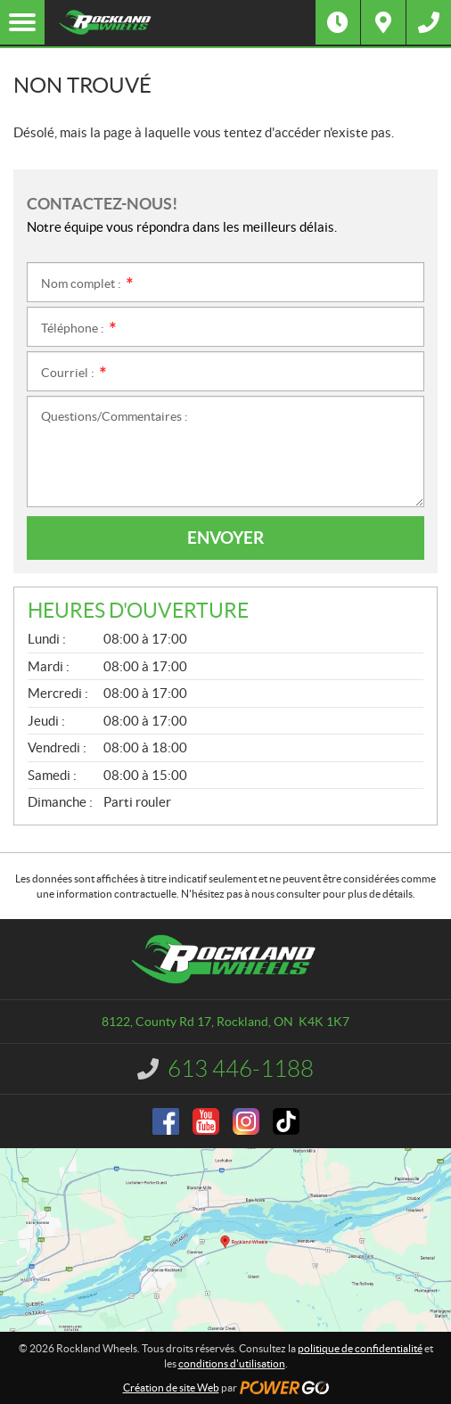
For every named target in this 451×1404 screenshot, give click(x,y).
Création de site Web (171, 1387)
